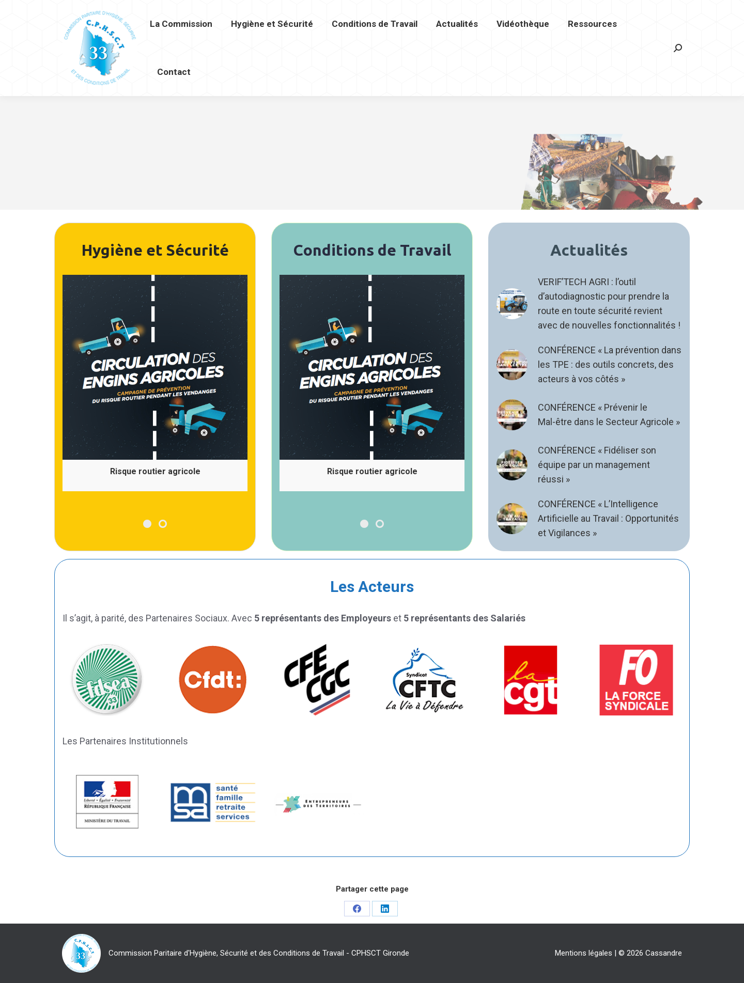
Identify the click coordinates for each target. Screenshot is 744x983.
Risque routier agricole (155, 471)
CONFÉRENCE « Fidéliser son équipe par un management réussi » (597, 465)
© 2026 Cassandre (650, 953)
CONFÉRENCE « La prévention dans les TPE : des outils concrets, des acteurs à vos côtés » (609, 364)
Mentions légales (583, 953)
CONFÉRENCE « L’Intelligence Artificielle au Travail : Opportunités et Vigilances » (608, 518)
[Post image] (512, 303)
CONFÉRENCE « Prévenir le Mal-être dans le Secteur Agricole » (609, 414)
